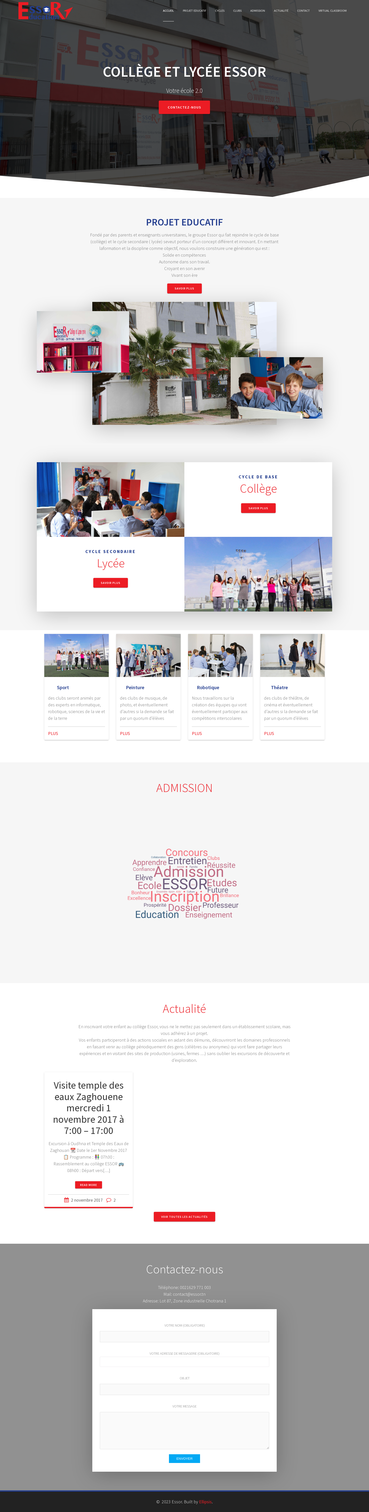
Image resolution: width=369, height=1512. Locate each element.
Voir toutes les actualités (184, 1217)
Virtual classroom (332, 10)
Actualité (281, 10)
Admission (257, 10)
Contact (303, 10)
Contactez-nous (184, 107)
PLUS (53, 733)
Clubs (237, 10)
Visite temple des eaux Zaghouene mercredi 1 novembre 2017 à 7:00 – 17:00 (88, 1108)
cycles (219, 10)
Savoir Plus (184, 288)
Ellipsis (205, 1502)
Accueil (168, 10)
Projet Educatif (194, 10)
